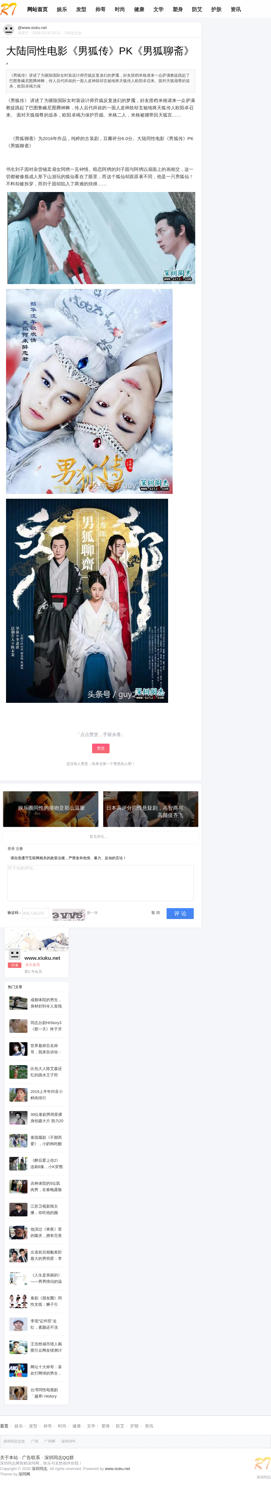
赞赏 (101, 748)
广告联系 (31, 1457)
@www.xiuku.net (32, 27)
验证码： (15, 913)
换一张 (92, 913)
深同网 (24, 1474)
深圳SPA (68, 1441)
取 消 (155, 913)
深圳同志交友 (14, 1441)
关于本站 (9, 1457)
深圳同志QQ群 (59, 1457)
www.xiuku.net (42, 958)
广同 (34, 1441)
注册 (19, 849)
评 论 (180, 914)
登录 (11, 849)
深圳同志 (39, 1468)
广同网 (49, 1441)
